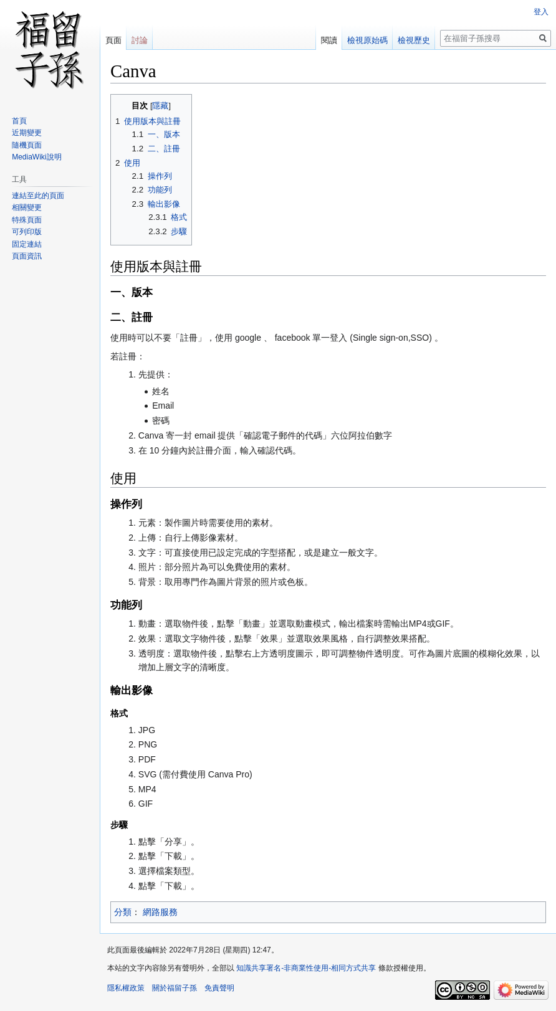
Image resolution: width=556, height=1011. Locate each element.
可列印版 (27, 231)
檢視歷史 (414, 40)
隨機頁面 (27, 145)
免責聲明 (219, 988)
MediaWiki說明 (36, 157)
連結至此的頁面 (38, 195)
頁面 (113, 40)
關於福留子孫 (174, 988)
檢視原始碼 (367, 40)
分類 (123, 912)
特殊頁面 (27, 220)
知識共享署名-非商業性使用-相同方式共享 (306, 968)
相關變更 (27, 207)
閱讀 (329, 40)
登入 (541, 11)
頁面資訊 (27, 256)
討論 (140, 40)
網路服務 (160, 912)
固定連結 (27, 244)
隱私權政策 (126, 988)
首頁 (19, 120)
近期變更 (27, 132)
